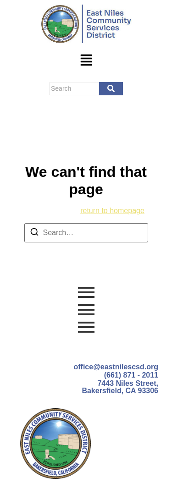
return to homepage (112, 210)
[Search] (74, 88)
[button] (86, 61)
